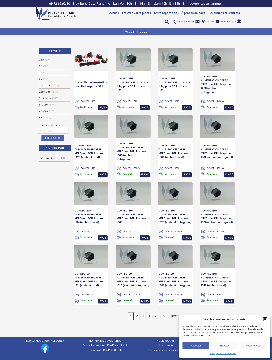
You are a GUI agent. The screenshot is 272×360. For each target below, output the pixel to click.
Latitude (48, 91)
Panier (210, 21)
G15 (44, 59)
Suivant (174, 315)
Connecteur (49, 158)
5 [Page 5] (155, 315)
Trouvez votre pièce (137, 13)
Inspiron (49, 85)
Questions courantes (225, 13)
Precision (49, 98)
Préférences (253, 345)
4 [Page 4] (149, 315)
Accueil (114, 13)
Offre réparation (166, 13)
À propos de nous (194, 13)
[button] (265, 319)
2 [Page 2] (137, 315)
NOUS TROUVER (166, 340)
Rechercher (53, 138)
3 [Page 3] (143, 315)
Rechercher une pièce (52, 125)
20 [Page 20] (163, 315)
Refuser (224, 345)
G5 (43, 72)
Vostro (47, 111)
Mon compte (228, 21)
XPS (45, 117)
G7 (43, 79)
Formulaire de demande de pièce (166, 350)
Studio (46, 104)
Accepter (196, 345)
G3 (43, 66)
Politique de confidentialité (223, 353)
